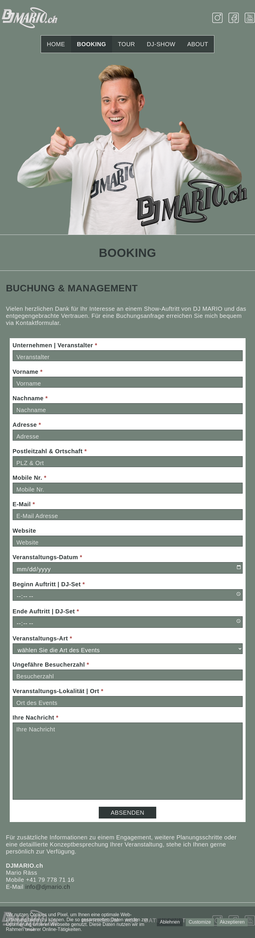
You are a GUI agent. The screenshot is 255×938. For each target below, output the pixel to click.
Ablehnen (170, 921)
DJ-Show (161, 44)
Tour (126, 44)
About (197, 44)
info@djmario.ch (47, 887)
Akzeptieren (232, 921)
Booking (91, 44)
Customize (200, 921)
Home (56, 44)
